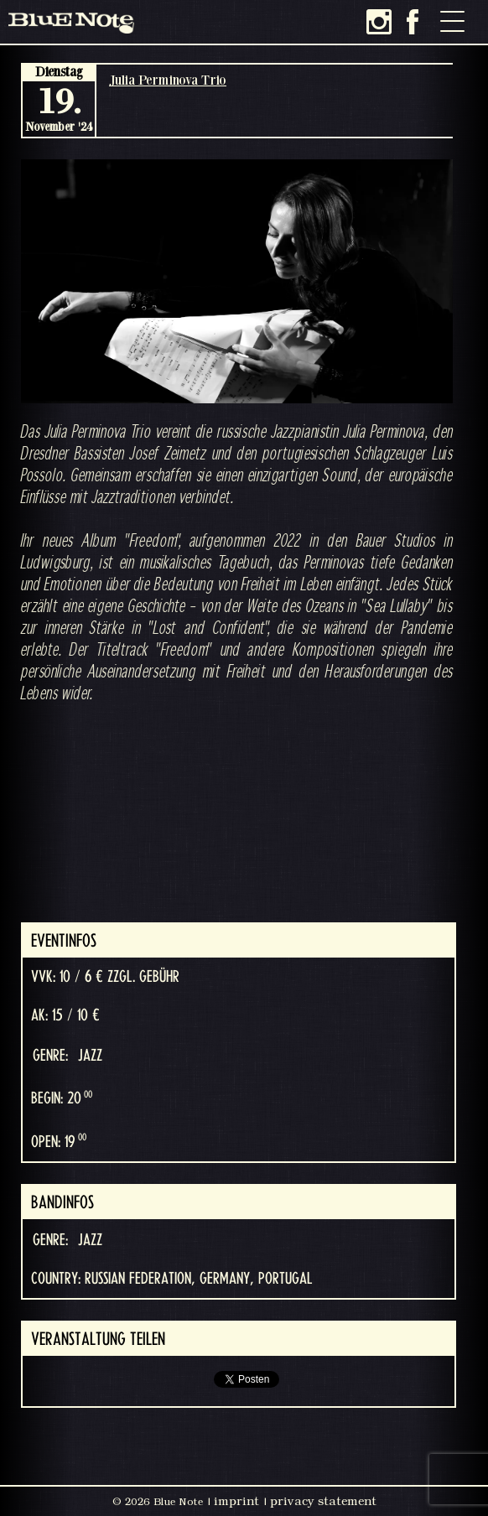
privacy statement (323, 1501)
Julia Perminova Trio (167, 79)
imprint (236, 1501)
